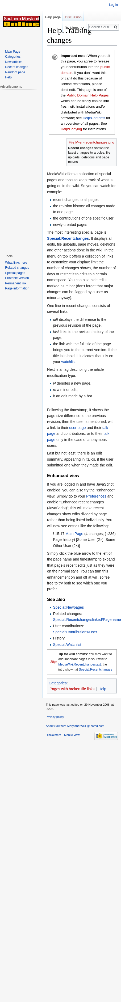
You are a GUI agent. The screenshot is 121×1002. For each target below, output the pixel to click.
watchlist (68, 362)
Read (64, 28)
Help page (53, 17)
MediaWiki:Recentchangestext (79, 664)
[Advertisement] (21, 169)
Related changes (17, 268)
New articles (13, 62)
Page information (17, 288)
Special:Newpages (68, 607)
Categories (58, 683)
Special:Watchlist (67, 644)
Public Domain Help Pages (87, 95)
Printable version (17, 278)
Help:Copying (71, 129)
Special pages (15, 273)
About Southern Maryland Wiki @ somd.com (75, 725)
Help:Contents (94, 118)
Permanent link (15, 283)
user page (77, 428)
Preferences (96, 496)
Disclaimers (53, 734)
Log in (113, 5)
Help (102, 689)
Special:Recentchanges (68, 238)
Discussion (73, 17)
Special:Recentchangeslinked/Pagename (87, 619)
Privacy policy (55, 716)
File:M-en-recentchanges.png (91, 142)
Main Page (74, 534)
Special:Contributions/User (75, 632)
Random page (15, 72)
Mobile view (72, 734)
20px (53, 662)
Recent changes (16, 67)
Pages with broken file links (72, 689)
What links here (16, 262)
